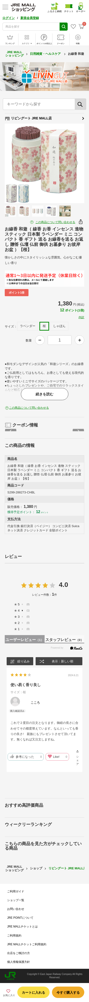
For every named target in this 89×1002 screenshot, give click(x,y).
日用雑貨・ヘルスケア (46, 54)
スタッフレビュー (64, 640)
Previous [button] (15, 163)
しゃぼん (59, 326)
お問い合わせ (15, 909)
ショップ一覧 (15, 900)
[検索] (80, 104)
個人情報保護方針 (18, 962)
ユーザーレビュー (24, 640)
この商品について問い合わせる (55, 222)
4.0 (63, 584)
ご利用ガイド (15, 891)
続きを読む (44, 394)
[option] (44, 163)
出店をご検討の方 (18, 953)
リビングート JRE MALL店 (44, 118)
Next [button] (74, 163)
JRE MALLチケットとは (22, 926)
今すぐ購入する (68, 992)
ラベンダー (27, 326)
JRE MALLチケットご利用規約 (26, 944)
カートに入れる (33, 992)
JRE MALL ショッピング (14, 53)
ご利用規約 (14, 935)
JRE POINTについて (20, 917)
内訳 (81, 317)
